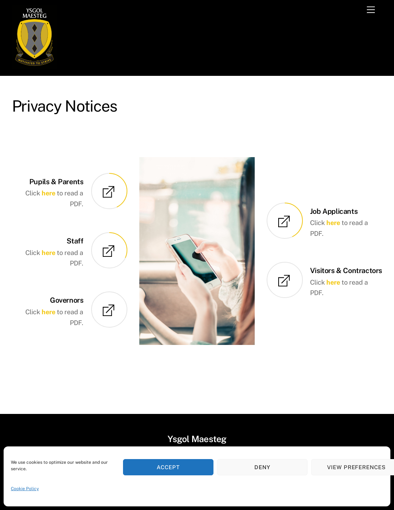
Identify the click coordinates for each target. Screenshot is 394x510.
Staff (75, 241)
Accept (168, 467)
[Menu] (371, 10)
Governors (66, 300)
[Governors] (109, 311)
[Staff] (109, 251)
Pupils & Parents (56, 181)
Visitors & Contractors (346, 270)
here (48, 193)
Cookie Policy (25, 488)
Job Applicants (333, 211)
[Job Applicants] (285, 221)
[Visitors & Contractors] (285, 281)
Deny (262, 467)
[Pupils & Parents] (109, 192)
